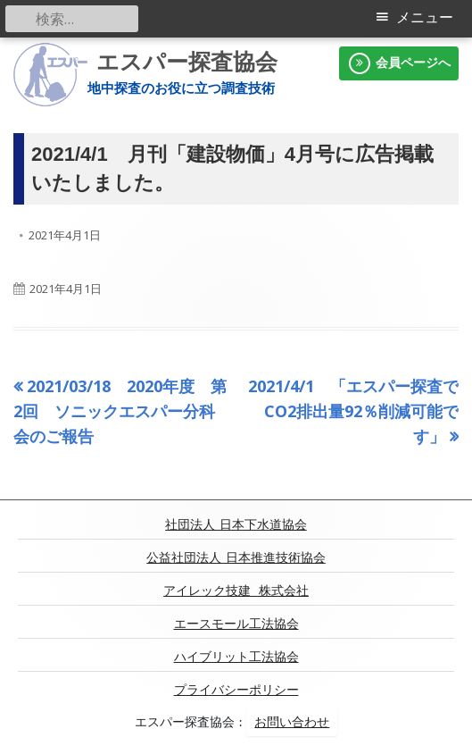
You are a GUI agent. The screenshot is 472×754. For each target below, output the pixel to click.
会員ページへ (399, 63)
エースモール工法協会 (236, 623)
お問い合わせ (291, 722)
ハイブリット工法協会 (236, 656)
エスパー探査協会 (186, 62)
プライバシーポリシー (236, 690)
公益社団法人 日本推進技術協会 (235, 557)
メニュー (424, 17)
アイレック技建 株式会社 (236, 590)
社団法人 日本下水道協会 (235, 524)
